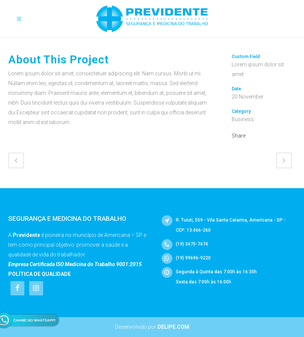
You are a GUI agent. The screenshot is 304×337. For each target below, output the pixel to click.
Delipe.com (173, 327)
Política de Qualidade (39, 274)
